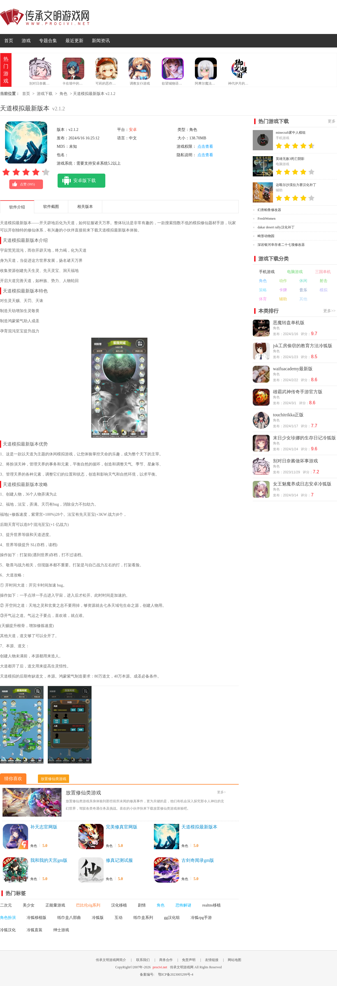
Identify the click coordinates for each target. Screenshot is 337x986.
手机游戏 (267, 272)
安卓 (133, 130)
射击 (323, 281)
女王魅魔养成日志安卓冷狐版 (302, 483)
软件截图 (51, 207)
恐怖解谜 (183, 905)
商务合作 (166, 960)
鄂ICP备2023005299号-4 (175, 974)
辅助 (283, 299)
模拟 (323, 290)
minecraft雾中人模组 (291, 133)
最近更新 (74, 40)
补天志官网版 (43, 826)
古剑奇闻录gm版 (197, 860)
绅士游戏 (61, 930)
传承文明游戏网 (44, 17)
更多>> (329, 311)
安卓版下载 (77, 181)
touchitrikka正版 (288, 414)
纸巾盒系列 (143, 917)
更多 (332, 121)
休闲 (303, 281)
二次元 (6, 905)
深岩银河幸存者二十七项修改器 (281, 245)
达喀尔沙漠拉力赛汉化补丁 (296, 185)
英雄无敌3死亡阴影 (290, 159)
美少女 (29, 905)
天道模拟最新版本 (199, 826)
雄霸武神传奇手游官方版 (297, 391)
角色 (63, 94)
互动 (118, 917)
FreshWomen (266, 219)
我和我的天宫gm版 (48, 860)
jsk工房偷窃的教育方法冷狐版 (302, 345)
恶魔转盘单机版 (288, 322)
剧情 (142, 905)
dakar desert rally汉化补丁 (276, 227)
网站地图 (234, 960)
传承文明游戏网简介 (111, 960)
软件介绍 (17, 207)
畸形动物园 (266, 236)
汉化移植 (119, 905)
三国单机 (323, 272)
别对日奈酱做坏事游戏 (295, 460)
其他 (303, 299)
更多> (221, 792)
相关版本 (85, 207)
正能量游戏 (55, 905)
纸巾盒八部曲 (69, 917)
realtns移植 (211, 905)
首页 (8, 40)
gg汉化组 (172, 917)
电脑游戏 (295, 272)
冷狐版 (98, 917)
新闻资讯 (101, 40)
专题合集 (48, 40)
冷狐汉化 (8, 930)
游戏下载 (45, 94)
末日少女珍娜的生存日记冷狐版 (304, 437)
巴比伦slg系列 (88, 905)
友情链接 (211, 960)
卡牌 (283, 290)
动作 (283, 281)
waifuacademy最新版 (293, 368)
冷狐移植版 (36, 917)
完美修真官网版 (121, 826)
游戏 (26, 40)
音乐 (303, 290)
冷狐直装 (34, 930)
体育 (263, 299)
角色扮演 (8, 917)
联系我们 (143, 960)
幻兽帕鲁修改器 (269, 210)
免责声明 (188, 960)
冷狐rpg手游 (201, 917)
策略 (263, 290)
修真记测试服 (119, 860)
